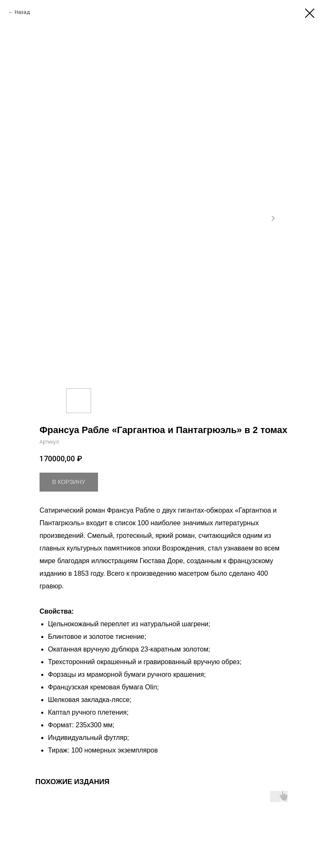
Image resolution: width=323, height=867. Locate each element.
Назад (22, 12)
